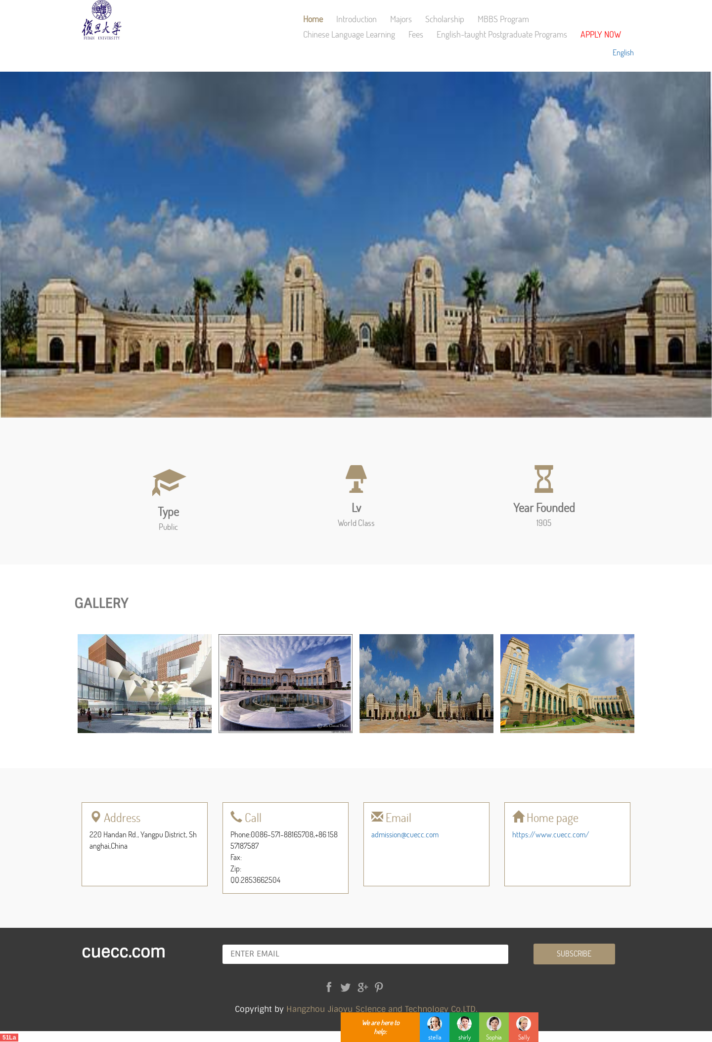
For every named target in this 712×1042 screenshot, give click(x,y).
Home (313, 19)
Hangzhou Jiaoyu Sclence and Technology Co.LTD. (382, 1009)
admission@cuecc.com (405, 834)
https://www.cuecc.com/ (550, 834)
